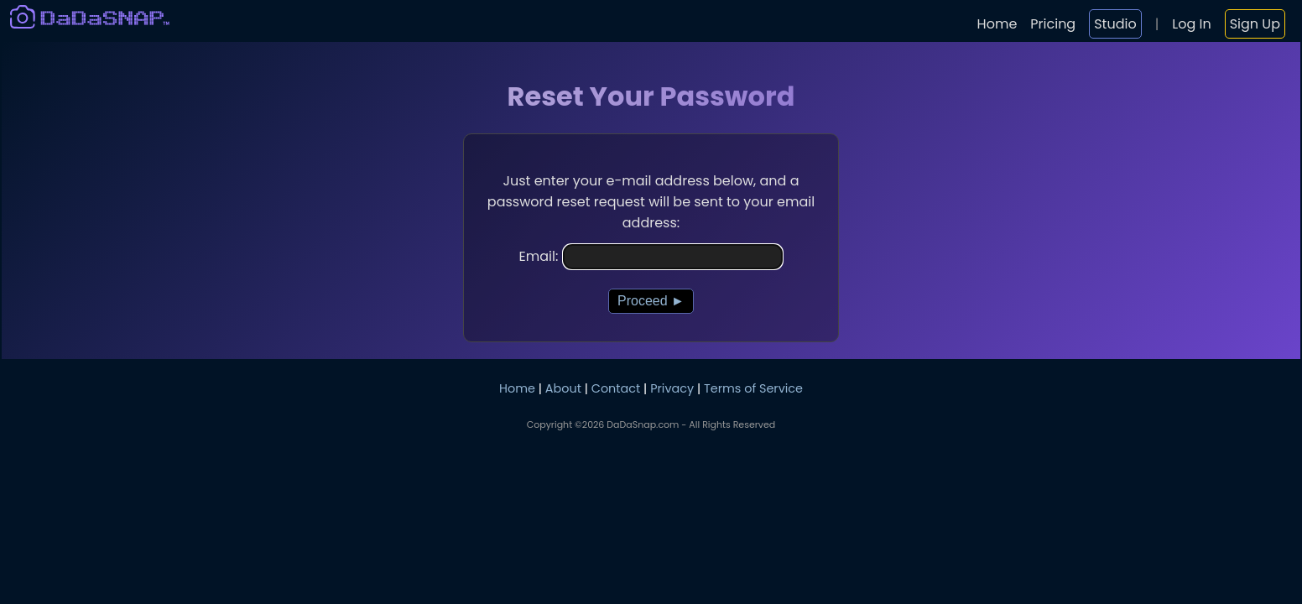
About (563, 388)
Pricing (1052, 24)
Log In (1191, 24)
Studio (1115, 24)
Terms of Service (753, 388)
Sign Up (1255, 24)
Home (997, 24)
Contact (615, 388)
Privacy (672, 388)
